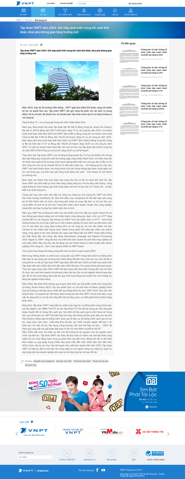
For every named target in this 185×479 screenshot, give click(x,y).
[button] (16, 434)
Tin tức (28, 20)
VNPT (19, 20)
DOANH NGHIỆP (66, 3)
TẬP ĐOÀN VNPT (135, 4)
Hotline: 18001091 (67, 460)
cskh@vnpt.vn (89, 460)
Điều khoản (112, 460)
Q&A (134, 460)
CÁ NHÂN (51, 3)
